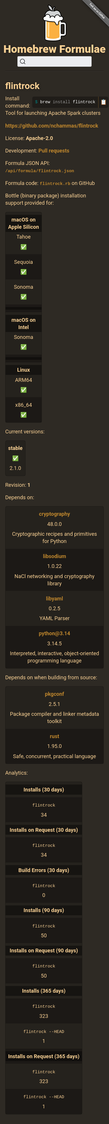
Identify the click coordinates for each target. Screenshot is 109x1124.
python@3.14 (54, 633)
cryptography (54, 514)
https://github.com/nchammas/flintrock (51, 126)
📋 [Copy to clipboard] (103, 102)
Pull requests (53, 151)
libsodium (54, 556)
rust (54, 736)
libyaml (54, 598)
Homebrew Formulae (54, 49)
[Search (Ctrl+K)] (54, 61)
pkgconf (54, 694)
